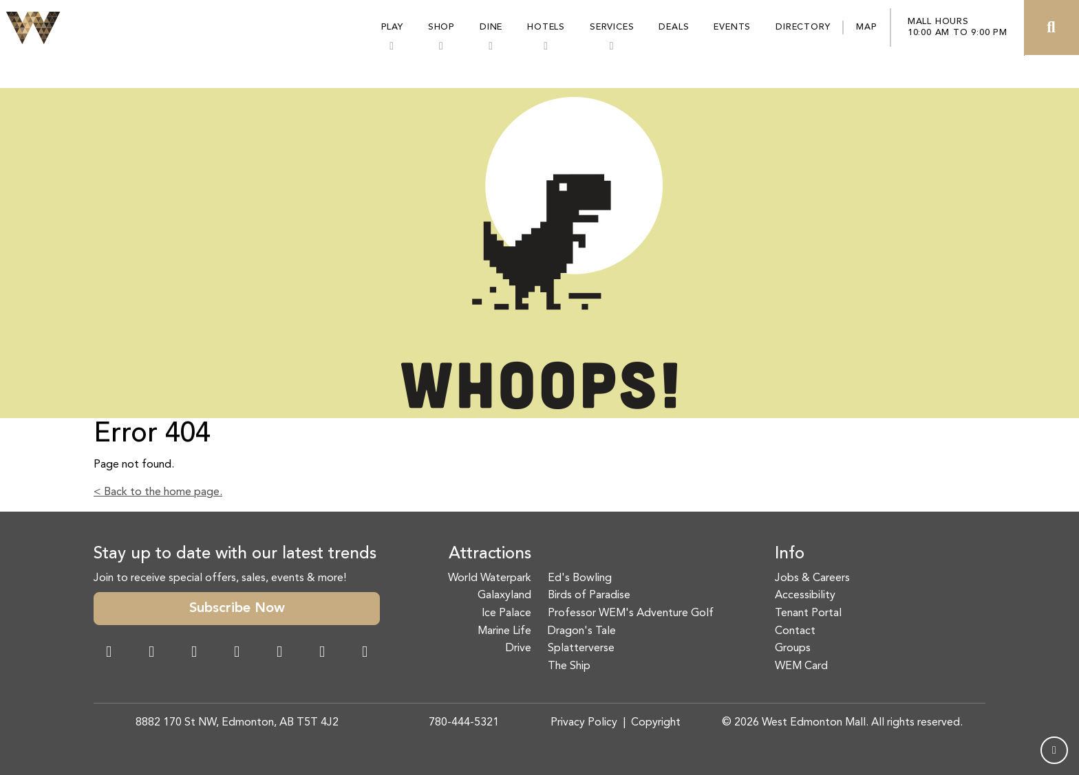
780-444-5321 (464, 722)
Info (789, 554)
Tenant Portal (808, 613)
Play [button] (392, 27)
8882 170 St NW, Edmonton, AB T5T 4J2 (237, 722)
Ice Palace (506, 613)
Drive (518, 648)
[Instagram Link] (151, 653)
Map (866, 27)
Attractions (490, 554)
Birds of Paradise (589, 595)
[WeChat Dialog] (279, 653)
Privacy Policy (584, 722)
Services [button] (612, 27)
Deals (674, 27)
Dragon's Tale (582, 631)
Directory (803, 27)
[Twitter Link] (237, 653)
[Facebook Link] (109, 653)
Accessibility (805, 595)
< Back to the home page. (158, 492)
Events (732, 27)
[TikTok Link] (322, 653)
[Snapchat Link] (194, 653)
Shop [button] (441, 27)
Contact (795, 631)
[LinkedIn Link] (365, 653)
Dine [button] (491, 27)
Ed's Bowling (580, 578)
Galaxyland (504, 595)
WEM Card (801, 666)
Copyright (656, 722)
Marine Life (504, 631)
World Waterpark (489, 578)
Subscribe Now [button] (237, 608)
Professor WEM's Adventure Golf (631, 613)
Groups (793, 648)
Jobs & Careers (812, 578)
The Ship (569, 666)
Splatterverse (581, 648)
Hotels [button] (546, 27)
